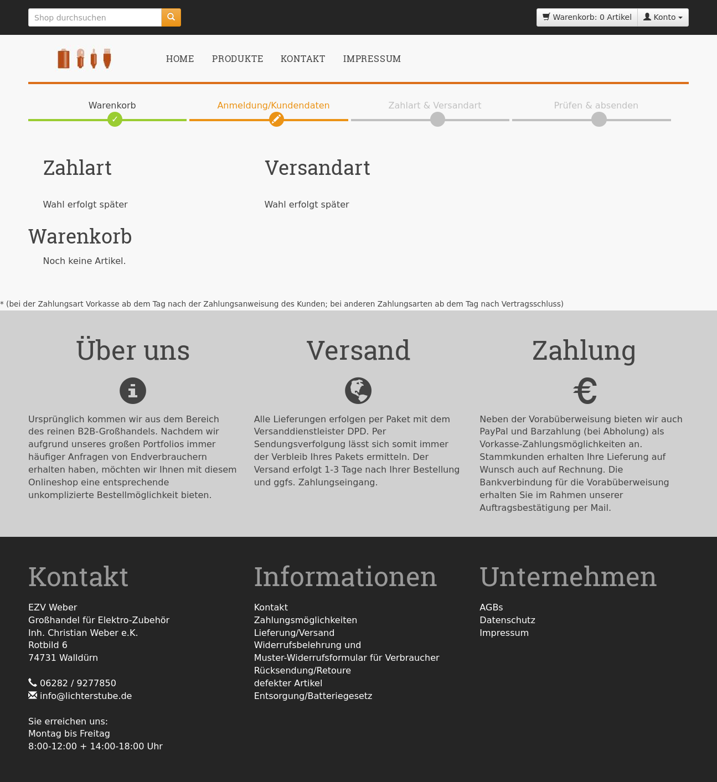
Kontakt (303, 58)
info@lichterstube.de (86, 696)
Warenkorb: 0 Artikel (587, 17)
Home (180, 58)
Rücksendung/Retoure (302, 670)
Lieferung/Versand (294, 633)
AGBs (491, 607)
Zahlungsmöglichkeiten (306, 620)
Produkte (237, 58)
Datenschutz (507, 620)
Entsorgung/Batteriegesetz (313, 696)
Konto (663, 17)
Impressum (372, 58)
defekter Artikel (288, 683)
